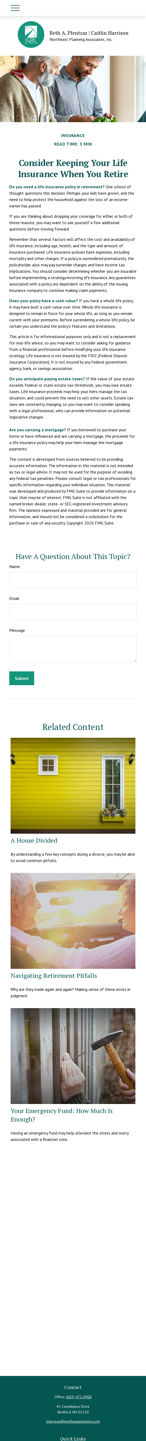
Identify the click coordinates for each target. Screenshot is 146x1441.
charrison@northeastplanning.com (73, 1421)
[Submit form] (21, 678)
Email (14, 598)
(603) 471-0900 (79, 1397)
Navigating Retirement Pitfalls (54, 975)
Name (14, 566)
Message (17, 630)
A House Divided (34, 840)
